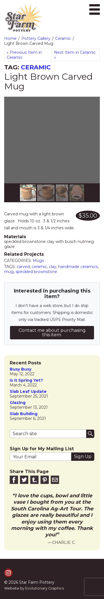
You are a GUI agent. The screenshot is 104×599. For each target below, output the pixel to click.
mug (9, 271)
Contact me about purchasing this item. (52, 332)
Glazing (18, 402)
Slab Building (23, 413)
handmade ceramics (78, 266)
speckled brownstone (36, 271)
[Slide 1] (46, 192)
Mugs (38, 260)
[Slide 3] (76, 192)
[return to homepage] (23, 18)
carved (23, 266)
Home (10, 38)
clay (52, 266)
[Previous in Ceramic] (28, 55)
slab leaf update (28, 391)
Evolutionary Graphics (44, 588)
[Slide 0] (28, 192)
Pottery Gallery (35, 38)
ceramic (39, 266)
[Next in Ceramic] (76, 55)
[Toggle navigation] (94, 9)
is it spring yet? (26, 380)
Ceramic (63, 38)
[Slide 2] (62, 192)
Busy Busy (20, 369)
